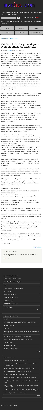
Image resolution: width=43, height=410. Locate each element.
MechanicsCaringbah (9, 325)
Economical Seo (8, 319)
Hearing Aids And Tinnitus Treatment (12, 278)
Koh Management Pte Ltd (10, 294)
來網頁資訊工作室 (8, 307)
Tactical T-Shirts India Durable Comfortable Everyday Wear (18, 339)
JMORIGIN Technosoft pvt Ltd (11, 304)
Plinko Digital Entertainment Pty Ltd (12, 282)
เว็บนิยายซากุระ (7, 291)
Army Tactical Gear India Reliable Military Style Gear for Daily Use (20, 322)
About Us (21, 32)
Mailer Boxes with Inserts (10, 345)
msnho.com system (12, 405)
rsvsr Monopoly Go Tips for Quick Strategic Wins (15, 374)
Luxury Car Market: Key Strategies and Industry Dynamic (17, 371)
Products (35, 28)
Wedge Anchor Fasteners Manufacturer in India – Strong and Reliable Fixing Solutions (20, 364)
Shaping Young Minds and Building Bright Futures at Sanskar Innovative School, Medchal (21, 386)
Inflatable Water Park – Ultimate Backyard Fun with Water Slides (19, 368)
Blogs (7, 32)
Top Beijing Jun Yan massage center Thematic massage (17, 336)
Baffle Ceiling (7, 328)
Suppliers (21, 28)
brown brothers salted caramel (11, 348)
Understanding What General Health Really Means (16, 393)
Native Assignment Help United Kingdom (13, 288)
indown (5, 285)
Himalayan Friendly (8, 342)
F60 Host (9, 50)
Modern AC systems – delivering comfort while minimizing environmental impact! (21, 332)
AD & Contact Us (35, 32)
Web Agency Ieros (8, 300)
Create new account (31, 17)
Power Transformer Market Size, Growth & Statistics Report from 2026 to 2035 (21, 381)
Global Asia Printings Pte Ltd (11, 297)
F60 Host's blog (14, 38)
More (38, 309)
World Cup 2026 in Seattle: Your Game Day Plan (15, 360)
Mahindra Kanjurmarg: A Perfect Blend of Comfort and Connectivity (20, 377)
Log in (23, 17)
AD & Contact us (7, 259)
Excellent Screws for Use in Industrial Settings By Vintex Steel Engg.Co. (21, 390)
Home (7, 28)
